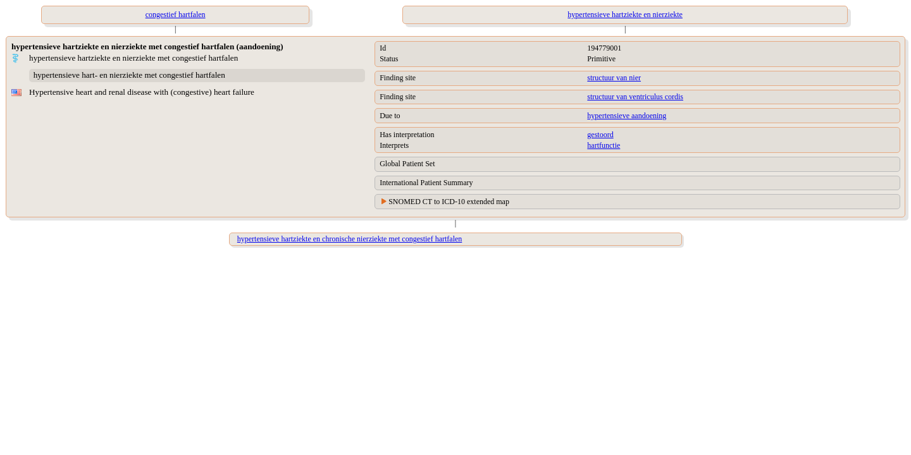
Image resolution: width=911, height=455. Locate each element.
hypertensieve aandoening (626, 115)
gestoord (600, 134)
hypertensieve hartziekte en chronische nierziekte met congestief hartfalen (349, 238)
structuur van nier (614, 77)
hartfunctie (603, 145)
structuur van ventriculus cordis (635, 96)
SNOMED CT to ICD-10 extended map (448, 201)
